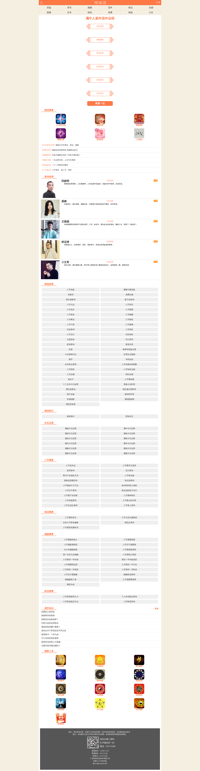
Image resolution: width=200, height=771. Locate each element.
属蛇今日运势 (129, 438)
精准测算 (49, 110)
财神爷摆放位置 (129, 349)
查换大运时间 (129, 384)
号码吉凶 (129, 359)
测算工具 (49, 651)
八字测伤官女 (70, 518)
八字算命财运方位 (70, 602)
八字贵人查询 (129, 505)
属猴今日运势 (70, 448)
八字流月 (70, 310)
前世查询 (70, 470)
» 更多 (156, 609)
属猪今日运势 (129, 453)
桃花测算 (49, 512)
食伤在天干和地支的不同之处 (53, 631)
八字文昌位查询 (70, 505)
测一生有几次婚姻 (70, 555)
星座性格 (139, 681)
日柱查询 (70, 329)
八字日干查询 (70, 490)
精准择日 (49, 411)
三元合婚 (70, 374)
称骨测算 (61, 709)
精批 (130, 12)
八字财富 (129, 319)
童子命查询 (129, 300)
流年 (110, 7)
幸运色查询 (129, 480)
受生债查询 (71, 300)
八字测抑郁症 (129, 495)
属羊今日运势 (129, 443)
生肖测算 (100, 695)
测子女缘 (70, 394)
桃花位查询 (129, 522)
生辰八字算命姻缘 (70, 522)
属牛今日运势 (129, 428)
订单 (158, 2)
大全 (151, 12)
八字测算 (49, 460)
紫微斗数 (61, 140)
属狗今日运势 (70, 453)
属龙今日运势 (70, 438)
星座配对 (61, 681)
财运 (130, 7)
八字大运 (70, 305)
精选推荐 (49, 284)
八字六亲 (70, 324)
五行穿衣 (129, 339)
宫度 (71, 349)
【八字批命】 (46, 170)
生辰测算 (61, 666)
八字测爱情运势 (70, 565)
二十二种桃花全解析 (60, 165)
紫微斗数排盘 (129, 290)
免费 (110, 12)
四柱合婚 (129, 374)
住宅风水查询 (70, 364)
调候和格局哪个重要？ (50, 627)
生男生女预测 (129, 354)
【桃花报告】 (46, 165)
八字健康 (129, 324)
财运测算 (49, 591)
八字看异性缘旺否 (70, 527)
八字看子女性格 (70, 495)
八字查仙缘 (129, 475)
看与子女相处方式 (70, 475)
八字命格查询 (70, 500)
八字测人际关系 (129, 500)
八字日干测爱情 (129, 545)
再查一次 (100, 103)
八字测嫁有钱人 (70, 540)
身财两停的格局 (48, 616)
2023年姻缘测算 (70, 550)
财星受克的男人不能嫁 (50, 642)
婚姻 (90, 7)
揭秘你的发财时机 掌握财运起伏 (65, 150)
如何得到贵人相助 (129, 485)
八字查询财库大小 (70, 597)
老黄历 (71, 295)
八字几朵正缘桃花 (129, 518)
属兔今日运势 (129, 433)
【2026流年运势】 (48, 145)
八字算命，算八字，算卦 (62, 170)
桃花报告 (100, 140)
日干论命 (100, 709)
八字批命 (139, 140)
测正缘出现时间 (129, 389)
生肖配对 (139, 695)
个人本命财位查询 (129, 597)
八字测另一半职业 (129, 570)
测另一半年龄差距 (129, 560)
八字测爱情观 (129, 540)
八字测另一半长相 (70, 560)
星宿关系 (129, 344)
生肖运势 (49, 423)
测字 (71, 359)
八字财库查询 (129, 602)
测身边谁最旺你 (70, 480)
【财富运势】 (46, 150)
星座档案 (100, 681)
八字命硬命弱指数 (129, 364)
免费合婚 (129, 295)
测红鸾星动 (71, 389)
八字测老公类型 (129, 555)
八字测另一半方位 (129, 565)
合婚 (151, 7)
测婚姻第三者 (70, 579)
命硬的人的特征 (48, 612)
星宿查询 (70, 344)
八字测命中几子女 (70, 485)
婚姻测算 (139, 125)
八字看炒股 (129, 379)
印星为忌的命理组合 (50, 623)
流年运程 (61, 695)
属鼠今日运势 (70, 428)
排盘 (49, 7)
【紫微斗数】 (46, 160)
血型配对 (61, 724)
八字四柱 (129, 329)
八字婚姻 (129, 315)
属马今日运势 (70, 443)
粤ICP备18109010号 (100, 763)
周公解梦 (139, 666)
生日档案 (139, 709)
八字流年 (129, 305)
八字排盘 (70, 290)
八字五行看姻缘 (70, 574)
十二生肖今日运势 (70, 384)
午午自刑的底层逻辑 (50, 638)
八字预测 (129, 310)
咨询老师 (49, 176)
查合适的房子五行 (129, 490)
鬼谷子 (71, 379)
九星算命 (70, 339)
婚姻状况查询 (129, 574)
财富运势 (100, 125)
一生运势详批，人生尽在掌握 (63, 160)
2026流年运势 (61, 125)
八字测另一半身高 (70, 570)
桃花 (90, 12)
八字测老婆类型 (129, 550)
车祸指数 (70, 399)
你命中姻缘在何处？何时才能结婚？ (66, 155)
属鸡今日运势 (129, 448)
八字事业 (70, 319)
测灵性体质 (71, 404)
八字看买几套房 (129, 466)
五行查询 (129, 470)
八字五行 (70, 334)
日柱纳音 (129, 334)
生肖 (69, 12)
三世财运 (100, 666)
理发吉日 (129, 416)
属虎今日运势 (70, 433)
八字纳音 (70, 369)
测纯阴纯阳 (129, 399)
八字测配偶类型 (70, 545)
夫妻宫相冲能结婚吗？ (50, 646)
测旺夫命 (70, 584)
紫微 (49, 12)
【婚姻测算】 (46, 155)
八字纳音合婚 (129, 369)
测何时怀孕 (129, 394)
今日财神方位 (70, 354)
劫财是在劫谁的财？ (50, 619)
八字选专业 (71, 466)
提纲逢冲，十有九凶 (50, 634)
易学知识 (49, 608)
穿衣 (69, 7)
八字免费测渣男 (129, 579)
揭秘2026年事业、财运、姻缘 (67, 145)
